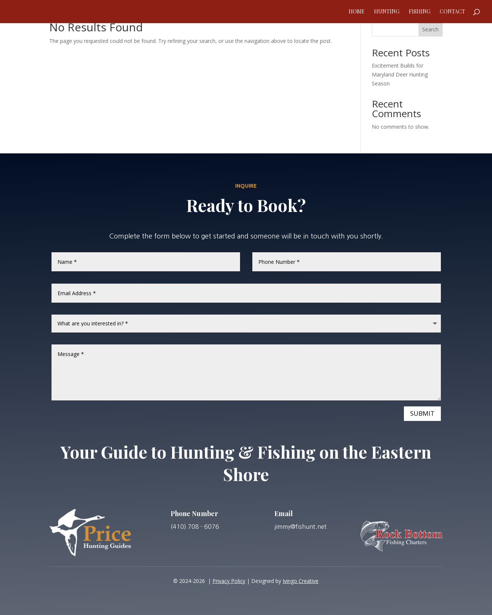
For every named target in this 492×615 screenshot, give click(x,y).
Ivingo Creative (300, 580)
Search (430, 29)
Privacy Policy (228, 580)
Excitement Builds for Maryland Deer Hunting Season (400, 74)
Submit (422, 413)
